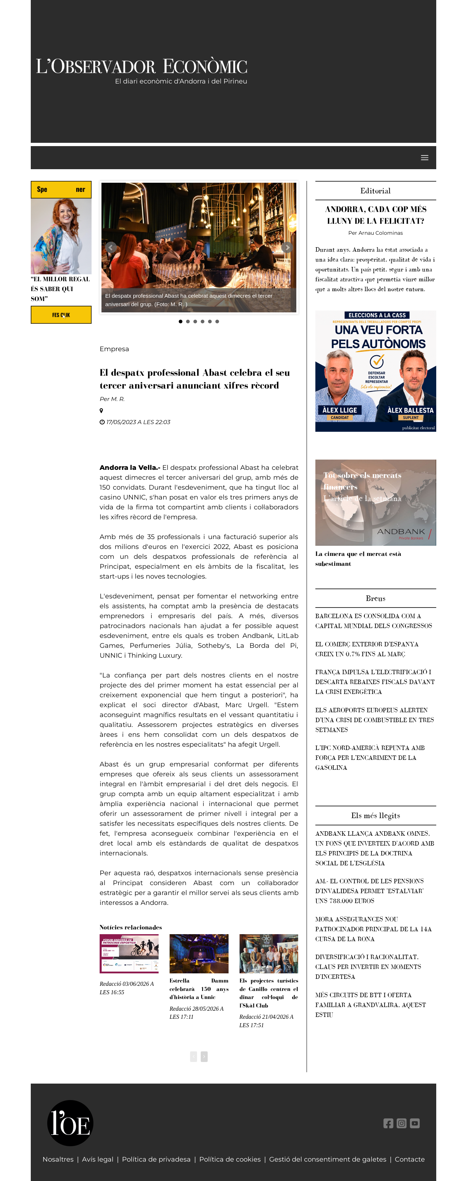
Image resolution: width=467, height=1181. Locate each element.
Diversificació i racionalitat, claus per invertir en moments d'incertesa (368, 966)
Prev (111, 247)
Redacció (110, 984)
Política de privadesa (156, 1159)
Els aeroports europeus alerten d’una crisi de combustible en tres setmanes (374, 720)
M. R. (118, 398)
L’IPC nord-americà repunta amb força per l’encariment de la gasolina (370, 757)
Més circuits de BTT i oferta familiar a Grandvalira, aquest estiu (370, 1004)
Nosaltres (58, 1159)
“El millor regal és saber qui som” (60, 288)
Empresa (114, 349)
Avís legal (98, 1159)
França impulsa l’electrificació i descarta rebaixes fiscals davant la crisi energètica (375, 681)
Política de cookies (230, 1159)
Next (287, 247)
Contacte (410, 1159)
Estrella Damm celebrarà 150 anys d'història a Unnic (199, 988)
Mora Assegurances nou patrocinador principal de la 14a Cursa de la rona (373, 929)
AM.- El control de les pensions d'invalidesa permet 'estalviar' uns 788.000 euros (369, 891)
